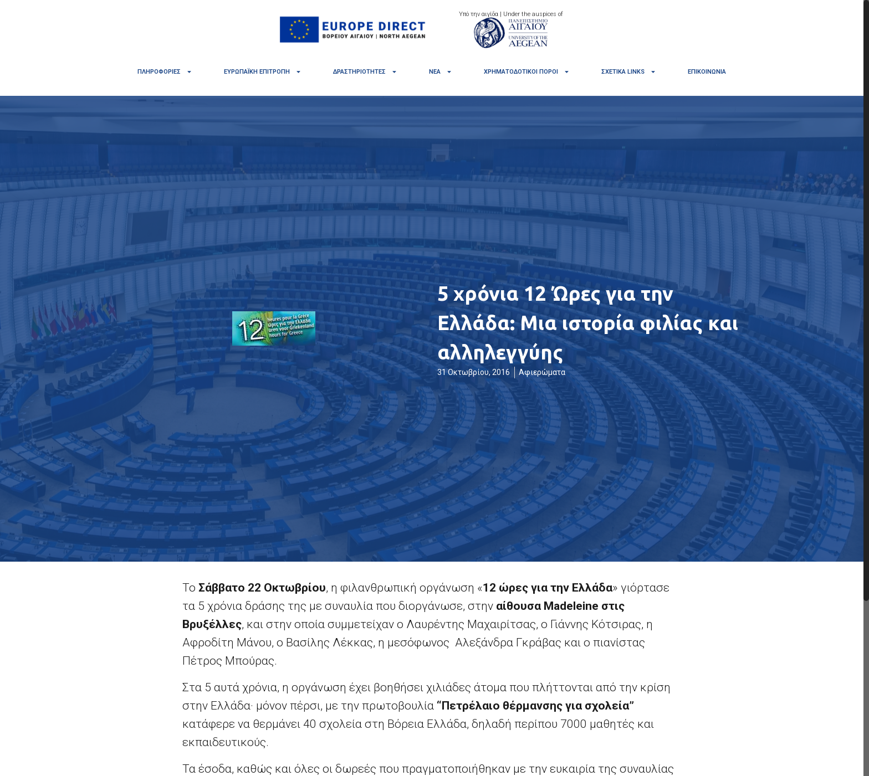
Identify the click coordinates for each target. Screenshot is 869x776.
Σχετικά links (628, 71)
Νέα (440, 71)
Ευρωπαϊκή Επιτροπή (262, 71)
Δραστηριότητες (365, 71)
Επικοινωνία (707, 71)
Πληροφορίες (164, 71)
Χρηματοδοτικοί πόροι (527, 71)
